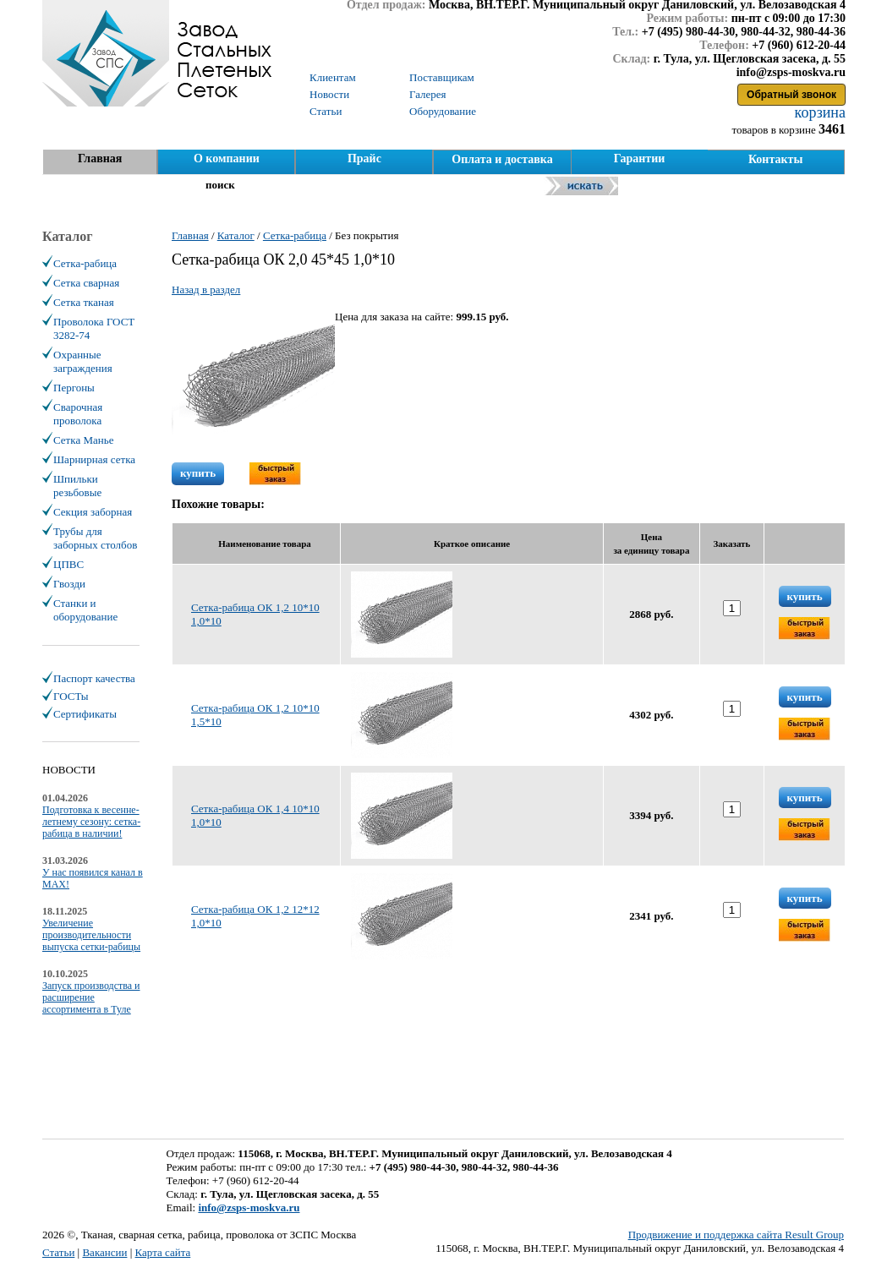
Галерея (427, 94)
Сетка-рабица (85, 263)
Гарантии (639, 158)
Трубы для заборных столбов (95, 538)
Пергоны (74, 387)
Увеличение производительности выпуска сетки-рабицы (91, 935)
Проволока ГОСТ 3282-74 (93, 328)
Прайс (364, 158)
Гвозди (69, 583)
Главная (100, 158)
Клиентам (332, 77)
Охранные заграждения (82, 361)
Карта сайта (163, 1252)
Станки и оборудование (85, 610)
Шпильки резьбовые (77, 486)
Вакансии (104, 1252)
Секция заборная (92, 511)
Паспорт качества (94, 678)
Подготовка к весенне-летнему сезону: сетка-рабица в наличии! (91, 821)
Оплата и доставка (502, 159)
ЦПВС (68, 564)
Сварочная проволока (77, 414)
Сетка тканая (83, 302)
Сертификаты (85, 714)
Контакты (775, 159)
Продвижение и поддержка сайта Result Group (736, 1234)
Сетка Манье (83, 440)
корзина (818, 112)
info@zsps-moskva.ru (248, 1207)
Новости (329, 94)
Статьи (58, 1252)
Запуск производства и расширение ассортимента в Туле (91, 997)
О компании (227, 158)
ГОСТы (70, 696)
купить (198, 473)
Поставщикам (441, 77)
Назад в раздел (206, 289)
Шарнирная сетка (94, 459)
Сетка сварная (86, 282)
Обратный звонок (791, 95)
